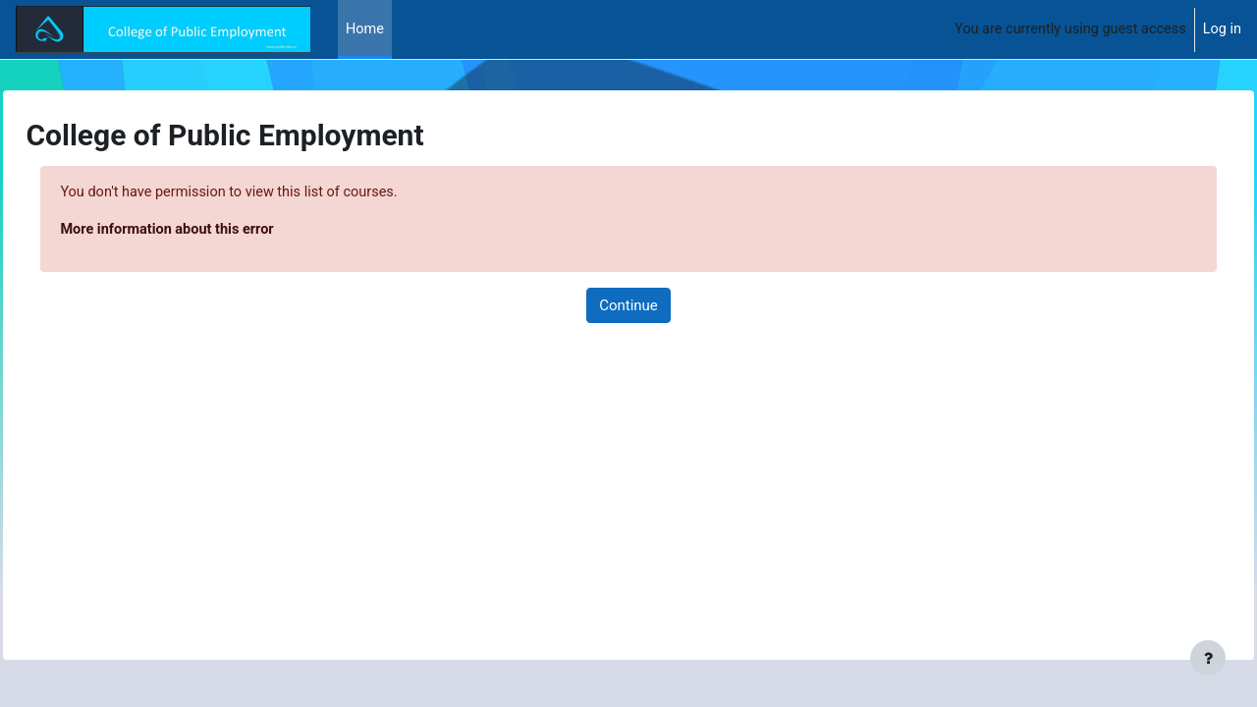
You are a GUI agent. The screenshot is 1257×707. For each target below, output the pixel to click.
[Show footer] (1208, 658)
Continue (628, 306)
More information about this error (214, 231)
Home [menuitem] (365, 29)
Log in (1221, 29)
